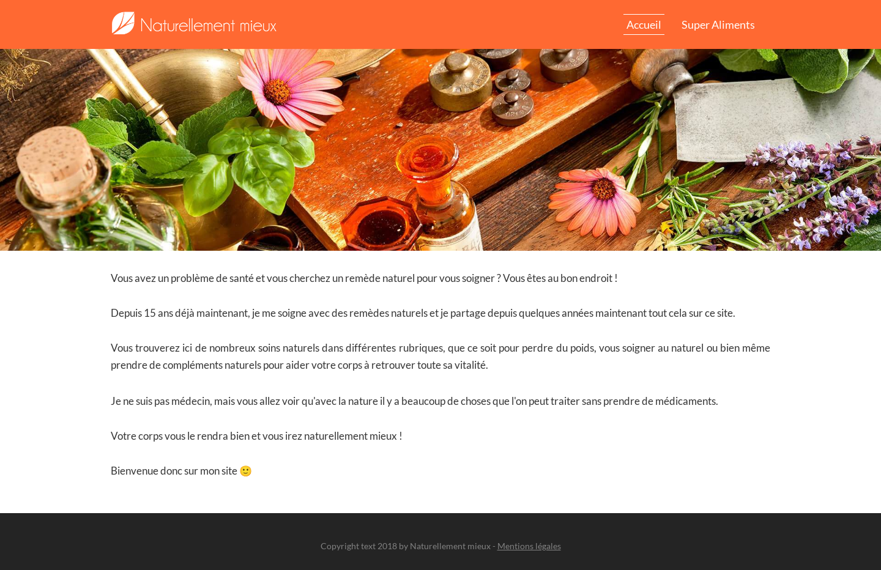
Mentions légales (529, 546)
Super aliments (718, 24)
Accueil (643, 24)
